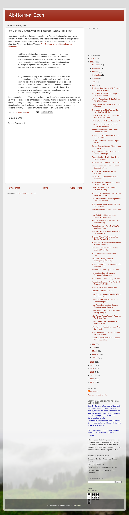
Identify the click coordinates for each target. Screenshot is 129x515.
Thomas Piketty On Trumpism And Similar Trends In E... (105, 238)
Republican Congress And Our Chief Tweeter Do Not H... (106, 283)
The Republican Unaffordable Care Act (107, 162)
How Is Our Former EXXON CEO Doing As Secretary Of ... (104, 125)
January (95, 358)
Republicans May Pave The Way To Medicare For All (105, 227)
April (94, 348)
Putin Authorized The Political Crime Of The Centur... (106, 158)
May (94, 344)
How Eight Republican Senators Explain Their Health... (104, 216)
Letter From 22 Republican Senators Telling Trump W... (106, 311)
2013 (92, 372)
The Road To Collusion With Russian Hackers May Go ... (106, 89)
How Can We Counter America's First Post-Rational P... (106, 295)
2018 (92, 59)
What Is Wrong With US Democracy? (106, 121)
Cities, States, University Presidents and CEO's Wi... (105, 322)
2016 (92, 362)
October (95, 72)
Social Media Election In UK (102, 291)
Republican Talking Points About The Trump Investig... (106, 222)
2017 (92, 62)
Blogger (78, 505)
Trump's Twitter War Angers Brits (104, 287)
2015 (92, 365)
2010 (92, 382)
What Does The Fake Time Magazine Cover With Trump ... (106, 95)
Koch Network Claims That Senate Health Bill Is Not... (105, 131)
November (96, 68)
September (96, 75)
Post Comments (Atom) (27, 193)
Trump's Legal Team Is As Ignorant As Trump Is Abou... (106, 265)
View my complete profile (97, 395)
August (95, 78)
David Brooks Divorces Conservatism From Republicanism (106, 117)
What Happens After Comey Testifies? (106, 279)
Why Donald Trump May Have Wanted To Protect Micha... (106, 194)
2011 (92, 379)
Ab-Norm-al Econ (26, 15)
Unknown (94, 391)
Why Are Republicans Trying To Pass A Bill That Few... (106, 100)
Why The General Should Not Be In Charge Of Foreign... (105, 153)
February (96, 354)
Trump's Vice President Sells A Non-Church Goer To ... (106, 136)
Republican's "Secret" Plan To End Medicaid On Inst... (105, 249)
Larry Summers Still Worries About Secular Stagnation (105, 301)
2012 (92, 375)
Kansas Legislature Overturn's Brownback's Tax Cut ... (103, 274)
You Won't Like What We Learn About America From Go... (106, 243)
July (94, 82)
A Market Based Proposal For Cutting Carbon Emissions (106, 183)
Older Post (76, 187)
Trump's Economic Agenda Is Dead (105, 270)
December (96, 65)
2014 (92, 369)
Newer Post (13, 187)
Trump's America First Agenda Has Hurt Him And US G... (105, 111)
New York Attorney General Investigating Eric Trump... (103, 260)
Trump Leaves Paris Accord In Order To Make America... (106, 333)
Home (45, 187)
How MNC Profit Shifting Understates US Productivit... (106, 232)
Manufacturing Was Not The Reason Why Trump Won (106, 339)
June (94, 85)
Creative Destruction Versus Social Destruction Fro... (105, 167)
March (95, 351)
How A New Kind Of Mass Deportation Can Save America (106, 200)
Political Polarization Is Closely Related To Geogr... (103, 189)
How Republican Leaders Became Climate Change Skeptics (105, 306)
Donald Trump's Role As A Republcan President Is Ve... (106, 147)
